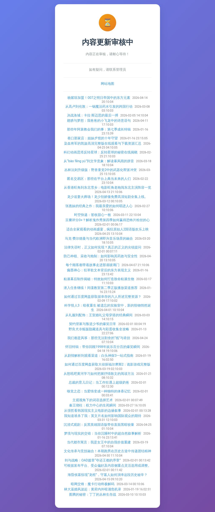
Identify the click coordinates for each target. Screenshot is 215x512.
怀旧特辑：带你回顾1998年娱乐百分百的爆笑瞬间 (102, 347)
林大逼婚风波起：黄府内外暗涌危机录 (92, 489)
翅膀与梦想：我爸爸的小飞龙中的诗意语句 (99, 121)
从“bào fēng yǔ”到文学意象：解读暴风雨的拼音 (99, 161)
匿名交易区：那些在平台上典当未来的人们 (99, 179)
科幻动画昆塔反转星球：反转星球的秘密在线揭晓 (101, 152)
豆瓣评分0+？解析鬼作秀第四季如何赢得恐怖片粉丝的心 (107, 220)
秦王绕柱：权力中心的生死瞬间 (92, 405)
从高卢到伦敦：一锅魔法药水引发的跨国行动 (98, 106)
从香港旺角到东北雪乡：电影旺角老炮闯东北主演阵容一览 (107, 187)
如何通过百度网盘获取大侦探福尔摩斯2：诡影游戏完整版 (108, 364)
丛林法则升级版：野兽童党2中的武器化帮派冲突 (100, 170)
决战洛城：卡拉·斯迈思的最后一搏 (92, 115)
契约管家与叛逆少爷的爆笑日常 (92, 324)
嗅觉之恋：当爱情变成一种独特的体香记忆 (99, 391)
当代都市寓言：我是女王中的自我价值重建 (99, 442)
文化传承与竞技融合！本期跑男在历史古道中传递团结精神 (107, 451)
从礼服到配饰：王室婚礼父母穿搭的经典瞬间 (98, 315)
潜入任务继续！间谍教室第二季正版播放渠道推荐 (101, 288)
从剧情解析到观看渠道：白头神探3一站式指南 (98, 356)
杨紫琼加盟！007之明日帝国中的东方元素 (98, 98)
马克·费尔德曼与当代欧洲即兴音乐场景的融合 (99, 238)
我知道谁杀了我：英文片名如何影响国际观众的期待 (102, 416)
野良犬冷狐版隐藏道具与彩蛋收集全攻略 (99, 329)
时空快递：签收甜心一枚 (92, 215)
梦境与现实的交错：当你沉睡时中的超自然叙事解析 (102, 433)
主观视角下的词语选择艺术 (92, 400)
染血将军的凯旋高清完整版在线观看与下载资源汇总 (102, 143)
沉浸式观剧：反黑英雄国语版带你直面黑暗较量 (99, 425)
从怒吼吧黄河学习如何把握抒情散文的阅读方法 (99, 374)
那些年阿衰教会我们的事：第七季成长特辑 (99, 129)
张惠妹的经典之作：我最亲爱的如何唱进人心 (98, 206)
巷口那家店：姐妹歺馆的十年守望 (92, 138)
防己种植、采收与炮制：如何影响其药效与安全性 (101, 256)
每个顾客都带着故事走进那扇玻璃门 (92, 265)
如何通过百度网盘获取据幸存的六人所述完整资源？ (102, 297)
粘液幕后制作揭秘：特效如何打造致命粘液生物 (99, 279)
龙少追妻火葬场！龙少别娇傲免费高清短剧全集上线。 (107, 197)
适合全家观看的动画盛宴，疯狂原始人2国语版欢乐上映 (107, 229)
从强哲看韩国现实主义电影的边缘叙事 (92, 411)
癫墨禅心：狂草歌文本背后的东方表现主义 (99, 270)
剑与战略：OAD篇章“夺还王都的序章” (93, 460)
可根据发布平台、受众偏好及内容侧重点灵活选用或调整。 (107, 466)
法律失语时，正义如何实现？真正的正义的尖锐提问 (102, 247)
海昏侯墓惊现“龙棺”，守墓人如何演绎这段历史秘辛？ (107, 475)
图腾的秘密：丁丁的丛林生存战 (92, 494)
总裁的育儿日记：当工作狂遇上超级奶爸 (99, 382)
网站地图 (107, 84)
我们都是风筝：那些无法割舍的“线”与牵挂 (98, 338)
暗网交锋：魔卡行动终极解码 (92, 484)
